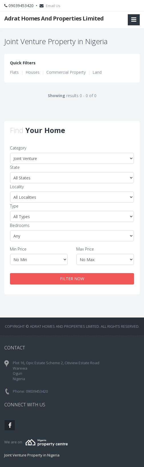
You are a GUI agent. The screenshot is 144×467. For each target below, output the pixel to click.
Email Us (53, 5)
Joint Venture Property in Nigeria (31, 455)
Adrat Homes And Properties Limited (54, 18)
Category (18, 148)
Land (97, 72)
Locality (17, 186)
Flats (14, 72)
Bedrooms (20, 225)
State (15, 167)
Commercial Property (66, 72)
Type (14, 206)
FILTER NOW (72, 278)
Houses (33, 72)
